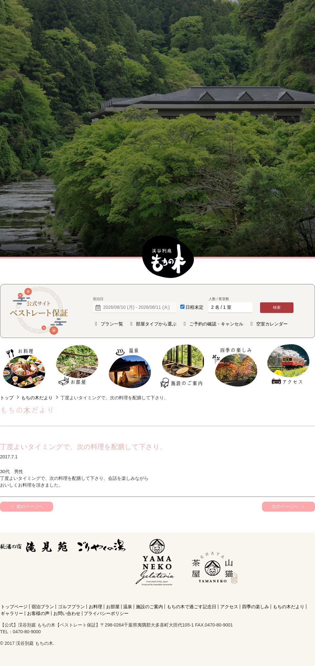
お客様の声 (38, 613)
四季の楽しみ (235, 366)
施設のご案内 (182, 366)
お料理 (24, 366)
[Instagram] (213, 595)
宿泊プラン (43, 606)
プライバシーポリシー (106, 613)
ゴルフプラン (71, 606)
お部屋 (77, 366)
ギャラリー (12, 613)
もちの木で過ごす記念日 (191, 606)
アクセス (288, 366)
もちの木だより (37, 397)
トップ (7, 397)
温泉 (130, 366)
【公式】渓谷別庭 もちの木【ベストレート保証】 (168, 257)
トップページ (14, 606)
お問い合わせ (66, 613)
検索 (277, 307)
